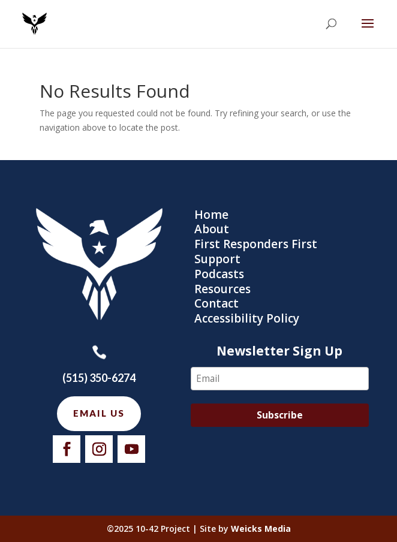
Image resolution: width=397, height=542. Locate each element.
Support (217, 259)
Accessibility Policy (246, 318)
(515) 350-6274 (99, 377)
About (211, 229)
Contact (216, 303)
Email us (99, 413)
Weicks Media (261, 528)
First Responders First (255, 244)
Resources (222, 289)
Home (211, 214)
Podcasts (219, 274)
